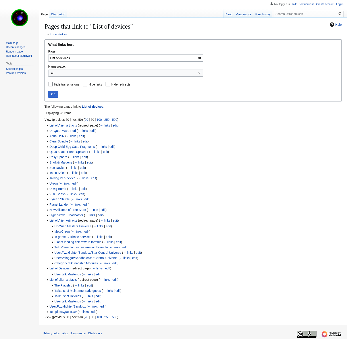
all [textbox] (52, 73)
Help (335, 24)
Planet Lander (59, 204)
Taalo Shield (57, 173)
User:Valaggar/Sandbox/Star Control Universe (86, 258)
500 (114, 119)
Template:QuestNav (63, 312)
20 (86, 119)
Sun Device (57, 168)
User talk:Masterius (67, 274)
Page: (52, 51)
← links (105, 125)
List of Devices (59, 268)
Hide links (95, 84)
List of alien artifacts (63, 279)
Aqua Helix (56, 136)
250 (106, 119)
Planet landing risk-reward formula (77, 242)
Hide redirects (120, 84)
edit (115, 125)
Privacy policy (51, 333)
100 (99, 119)
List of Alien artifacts (63, 125)
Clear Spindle (58, 141)
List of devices (58, 34)
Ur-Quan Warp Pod (62, 130)
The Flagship (63, 285)
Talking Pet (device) (62, 178)
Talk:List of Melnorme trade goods (77, 290)
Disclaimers (95, 333)
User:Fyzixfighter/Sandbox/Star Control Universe (87, 252)
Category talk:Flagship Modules (76, 263)
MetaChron (62, 231)
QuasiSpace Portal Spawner (68, 152)
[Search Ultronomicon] (308, 14)
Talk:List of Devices (67, 296)
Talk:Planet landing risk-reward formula (81, 247)
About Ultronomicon (73, 333)
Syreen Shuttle (59, 199)
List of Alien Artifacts (63, 220)
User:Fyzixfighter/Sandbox (67, 306)
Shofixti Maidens (60, 162)
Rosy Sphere (58, 157)
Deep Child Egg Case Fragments (72, 146)
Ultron (53, 183)
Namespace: (57, 66)
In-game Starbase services (72, 237)
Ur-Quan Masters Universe (72, 226)
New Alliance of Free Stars (67, 210)
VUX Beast (56, 194)
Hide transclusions (66, 84)
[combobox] (125, 58)
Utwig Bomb (57, 189)
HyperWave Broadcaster (66, 215)
